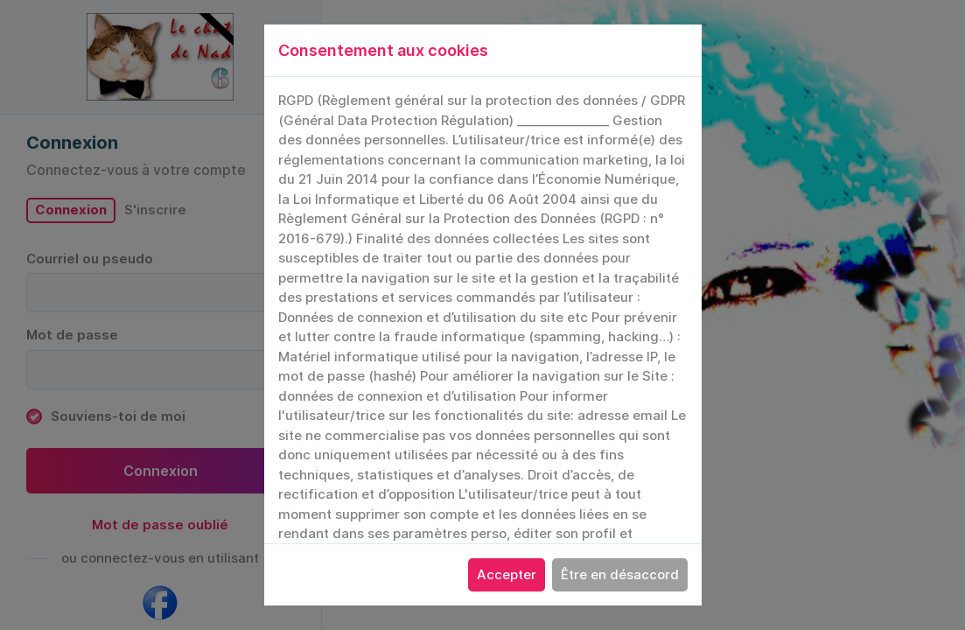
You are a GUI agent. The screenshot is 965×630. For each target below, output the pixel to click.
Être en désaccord (620, 574)
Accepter (506, 574)
